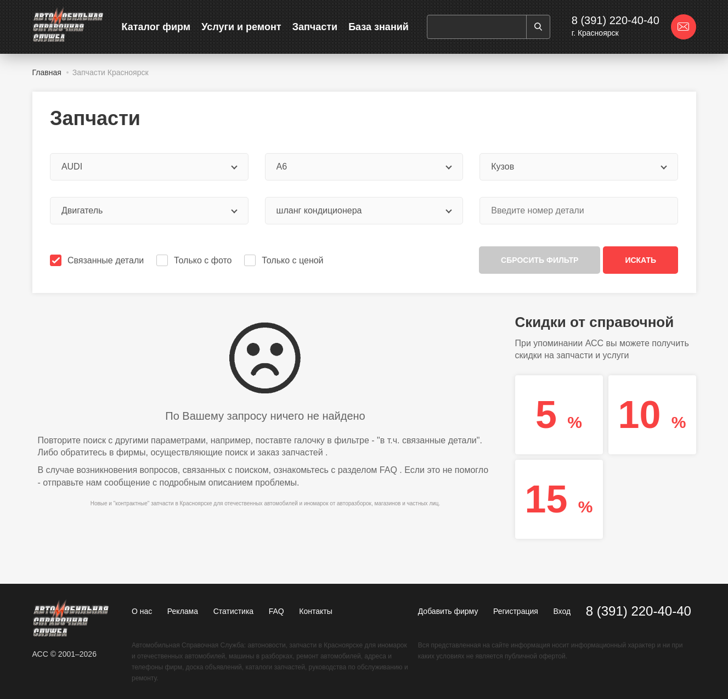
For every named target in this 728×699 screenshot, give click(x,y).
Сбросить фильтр (539, 260)
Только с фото (195, 260)
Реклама (182, 611)
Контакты (315, 611)
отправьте (63, 482)
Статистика (233, 611)
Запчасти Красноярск (110, 72)
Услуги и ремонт (241, 27)
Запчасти (315, 27)
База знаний (378, 27)
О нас (142, 611)
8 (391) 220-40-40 (615, 20)
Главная (46, 72)
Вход (562, 611)
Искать (640, 260)
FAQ (388, 470)
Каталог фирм (156, 27)
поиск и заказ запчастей (274, 452)
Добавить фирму (448, 611)
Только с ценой (284, 260)
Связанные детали (98, 260)
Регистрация (515, 611)
